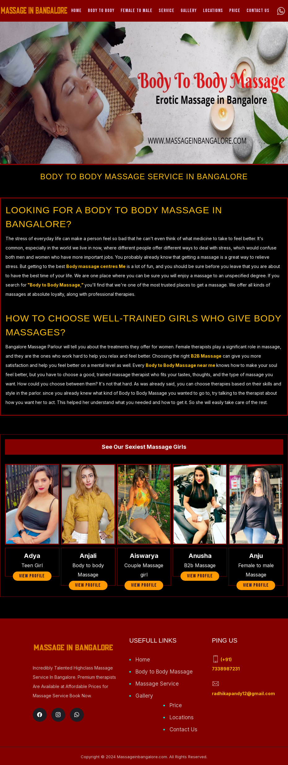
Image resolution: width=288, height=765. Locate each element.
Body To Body (101, 11)
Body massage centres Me (96, 266)
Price (234, 11)
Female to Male (137, 11)
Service (166, 11)
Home (76, 11)
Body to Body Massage (164, 672)
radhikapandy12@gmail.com (243, 693)
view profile (32, 576)
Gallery (189, 11)
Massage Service (157, 684)
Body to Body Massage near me (181, 365)
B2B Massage (206, 356)
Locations (213, 11)
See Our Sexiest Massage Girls (144, 447)
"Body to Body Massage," (55, 284)
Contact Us (258, 11)
